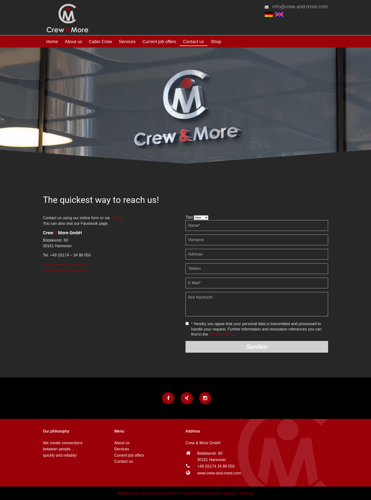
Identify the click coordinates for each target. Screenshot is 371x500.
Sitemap (246, 493)
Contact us (193, 41)
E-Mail (116, 218)
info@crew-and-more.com (300, 6)
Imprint (214, 493)
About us (73, 41)
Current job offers (159, 41)
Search (230, 493)
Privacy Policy (221, 334)
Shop (216, 41)
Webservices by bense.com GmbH (148, 493)
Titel (189, 217)
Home (52, 41)
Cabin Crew (100, 41)
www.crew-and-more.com (65, 270)
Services (127, 41)
